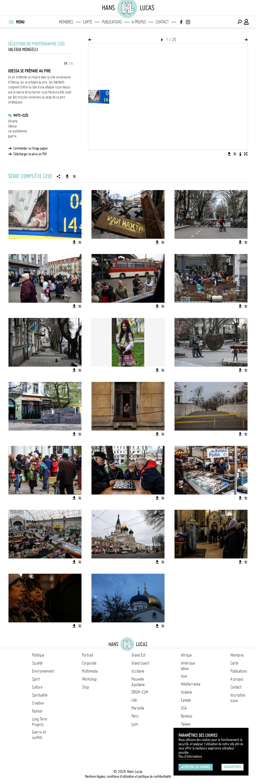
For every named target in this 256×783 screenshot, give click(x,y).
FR (65, 63)
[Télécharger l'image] (229, 154)
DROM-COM (140, 692)
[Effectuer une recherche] (239, 21)
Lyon (135, 724)
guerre (12, 136)
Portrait (87, 655)
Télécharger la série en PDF (30, 154)
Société (37, 663)
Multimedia (90, 671)
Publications (112, 21)
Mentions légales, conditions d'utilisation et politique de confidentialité (128, 776)
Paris (135, 716)
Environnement (43, 671)
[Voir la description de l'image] (240, 154)
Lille (134, 700)
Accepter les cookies (195, 767)
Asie (184, 676)
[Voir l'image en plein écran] (246, 154)
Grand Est (138, 655)
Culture (37, 687)
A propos (139, 21)
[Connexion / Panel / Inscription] (246, 21)
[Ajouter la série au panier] (74, 176)
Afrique (186, 655)
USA (184, 708)
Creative (38, 703)
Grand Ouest (140, 663)
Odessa (12, 126)
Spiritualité (40, 695)
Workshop (89, 679)
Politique (38, 655)
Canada (186, 700)
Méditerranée (190, 684)
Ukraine (13, 121)
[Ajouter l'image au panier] (234, 154)
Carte (87, 21)
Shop (85, 687)
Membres (66, 21)
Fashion (37, 711)
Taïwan (185, 724)
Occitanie (138, 671)
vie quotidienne (17, 131)
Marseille (138, 708)
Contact (162, 21)
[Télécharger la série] (67, 176)
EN (71, 63)
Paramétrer (232, 767)
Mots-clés (21, 115)
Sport (36, 679)
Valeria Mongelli (23, 49)
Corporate (89, 663)
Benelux (186, 716)
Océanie (186, 692)
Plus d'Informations (190, 756)
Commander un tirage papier (30, 148)
